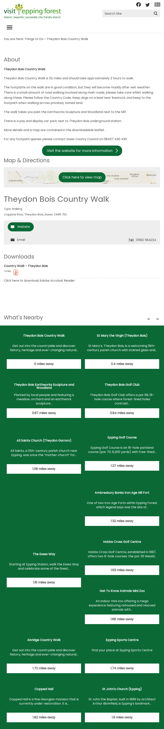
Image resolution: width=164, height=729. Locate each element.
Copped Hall (44, 689)
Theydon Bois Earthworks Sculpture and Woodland (44, 386)
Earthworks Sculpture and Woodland (75, 112)
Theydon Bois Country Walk (44, 335)
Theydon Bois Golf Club (122, 384)
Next (158, 320)
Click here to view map (82, 177)
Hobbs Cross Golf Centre (122, 542)
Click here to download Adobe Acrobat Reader (39, 280)
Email (21, 240)
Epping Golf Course (122, 437)
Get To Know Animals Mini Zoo (122, 591)
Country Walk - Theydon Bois (26, 266)
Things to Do (34, 39)
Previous (148, 320)
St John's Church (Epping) (122, 689)
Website (23, 226)
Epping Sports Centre (122, 640)
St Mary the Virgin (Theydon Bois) (122, 335)
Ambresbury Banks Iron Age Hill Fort (122, 492)
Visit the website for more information (79, 150)
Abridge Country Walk (44, 640)
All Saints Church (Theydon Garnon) (44, 440)
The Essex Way (44, 554)
